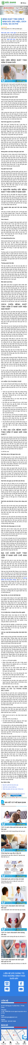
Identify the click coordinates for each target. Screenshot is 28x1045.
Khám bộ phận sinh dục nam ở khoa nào (13, 789)
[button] (2, 10)
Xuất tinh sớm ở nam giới (8, 32)
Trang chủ (3, 1042)
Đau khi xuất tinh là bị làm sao (10, 785)
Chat (10, 1042)
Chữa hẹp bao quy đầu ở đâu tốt (11, 853)
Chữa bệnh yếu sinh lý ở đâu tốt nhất (12, 879)
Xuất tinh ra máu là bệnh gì (9, 787)
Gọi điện (17, 1042)
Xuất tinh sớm (11, 39)
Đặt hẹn (24, 1042)
